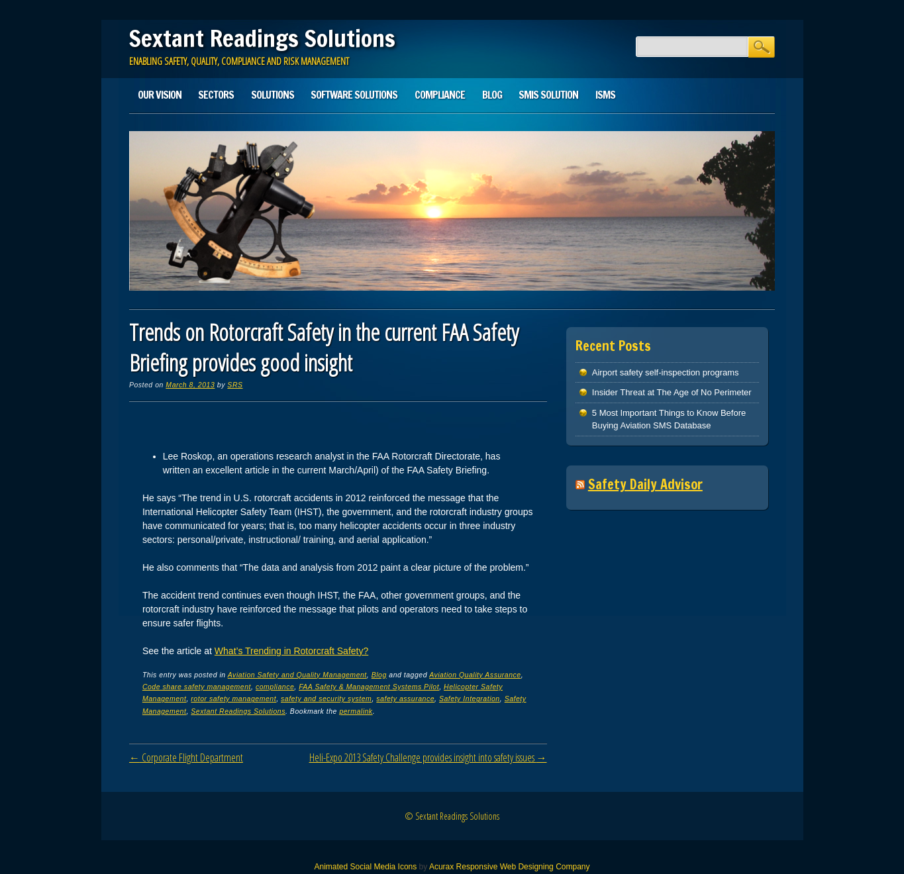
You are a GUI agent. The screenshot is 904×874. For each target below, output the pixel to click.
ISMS (605, 94)
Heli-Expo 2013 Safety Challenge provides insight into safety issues (428, 757)
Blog (492, 94)
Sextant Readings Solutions (262, 38)
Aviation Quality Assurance (475, 675)
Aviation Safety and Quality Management (297, 675)
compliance (275, 687)
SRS (234, 385)
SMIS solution (548, 94)
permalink (355, 711)
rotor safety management (233, 699)
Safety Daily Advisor (645, 484)
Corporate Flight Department (186, 757)
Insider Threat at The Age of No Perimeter (672, 392)
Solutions (272, 94)
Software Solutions (354, 94)
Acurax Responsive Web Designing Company (509, 866)
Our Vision (159, 94)
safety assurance (405, 699)
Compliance (440, 94)
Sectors (216, 94)
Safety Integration (469, 699)
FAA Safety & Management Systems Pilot (369, 687)
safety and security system (326, 699)
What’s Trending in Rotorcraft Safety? (291, 651)
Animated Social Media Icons (365, 866)
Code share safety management (196, 687)
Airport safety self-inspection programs (665, 372)
